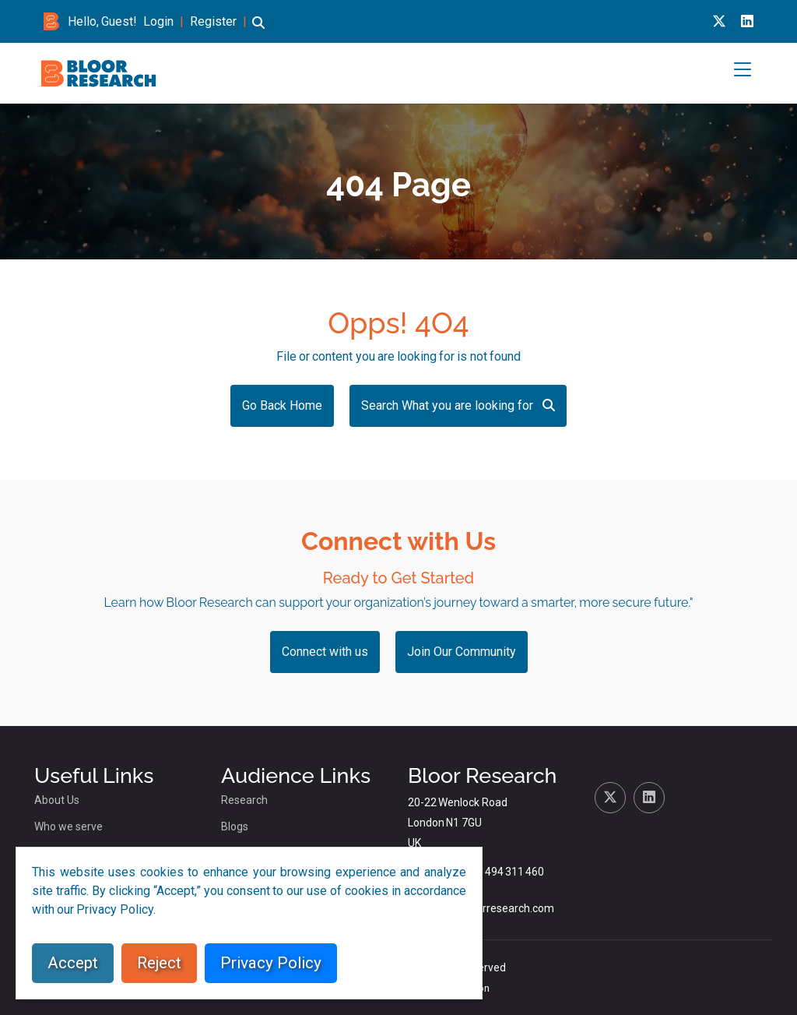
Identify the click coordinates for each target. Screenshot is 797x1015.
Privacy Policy (270, 962)
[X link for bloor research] (719, 21)
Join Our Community (461, 651)
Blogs (234, 826)
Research (244, 800)
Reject (159, 962)
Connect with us (325, 651)
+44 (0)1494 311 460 (494, 871)
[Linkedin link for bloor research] (747, 21)
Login (158, 21)
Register (213, 21)
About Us (56, 800)
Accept (72, 962)
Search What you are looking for (458, 405)
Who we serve (68, 826)
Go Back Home (282, 405)
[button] (258, 30)
